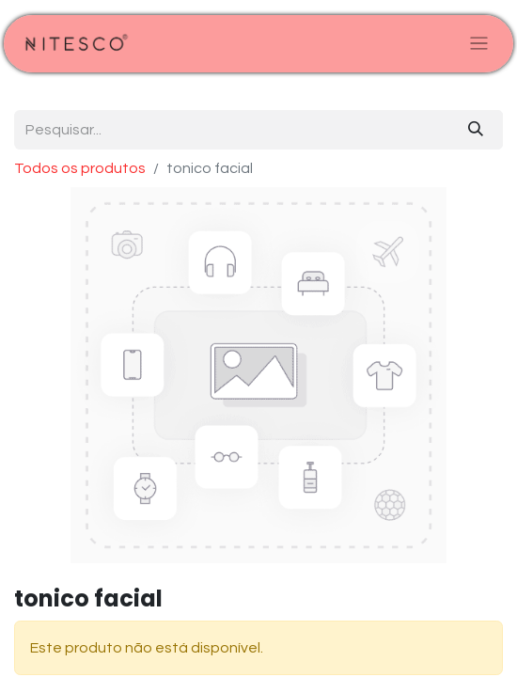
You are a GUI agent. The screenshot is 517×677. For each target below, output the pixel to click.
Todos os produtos (80, 168)
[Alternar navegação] (479, 43)
